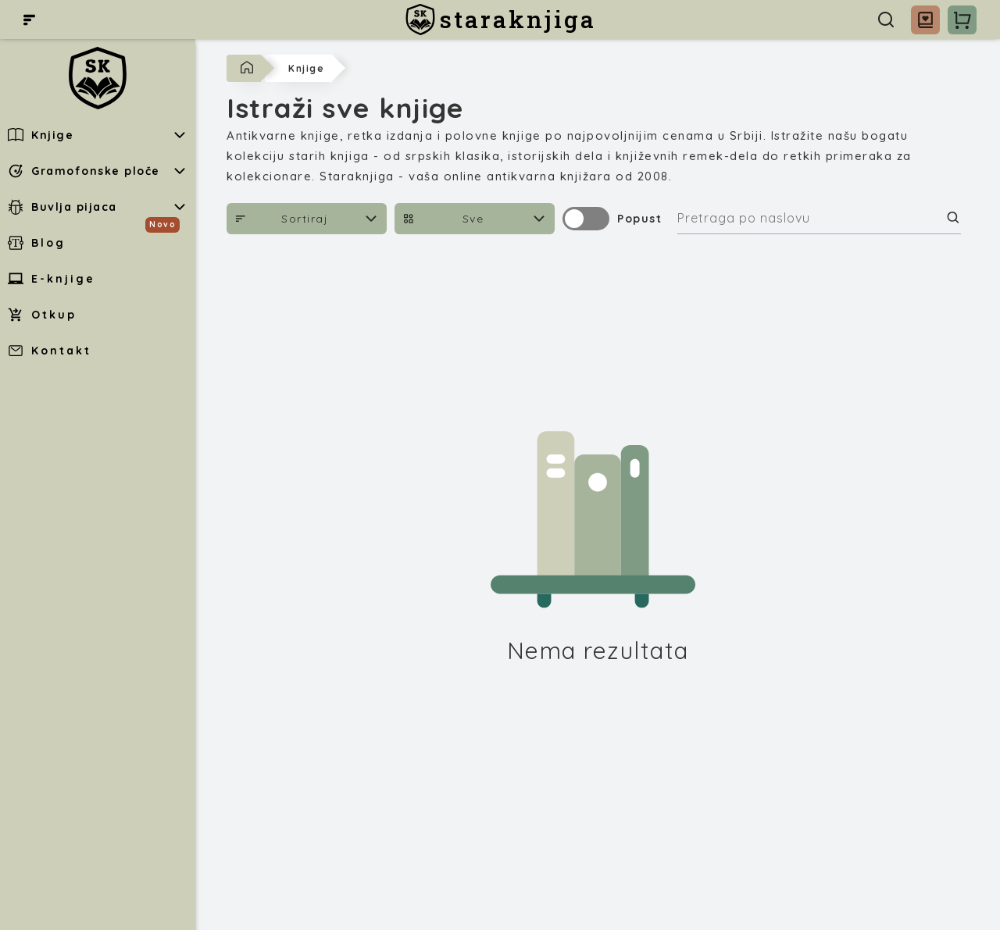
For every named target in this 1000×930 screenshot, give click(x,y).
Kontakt (49, 350)
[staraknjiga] (500, 19)
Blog (37, 243)
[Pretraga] (886, 19)
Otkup (42, 314)
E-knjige (51, 279)
